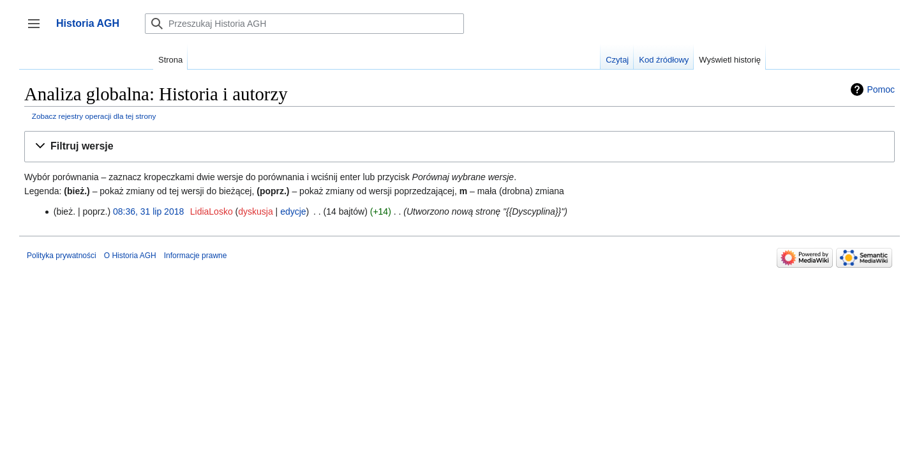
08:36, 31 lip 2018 (148, 211)
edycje (293, 211)
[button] (459, 146)
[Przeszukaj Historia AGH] (304, 23)
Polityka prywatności (61, 255)
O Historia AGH (130, 255)
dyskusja (255, 211)
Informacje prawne (195, 255)
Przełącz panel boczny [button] (38, 29)
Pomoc (881, 89)
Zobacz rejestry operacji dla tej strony (94, 116)
